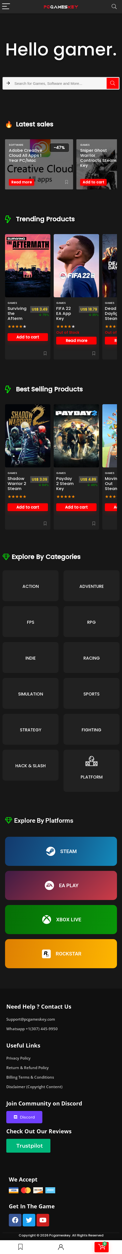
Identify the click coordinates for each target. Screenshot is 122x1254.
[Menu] (6, 6)
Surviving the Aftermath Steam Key (17, 321)
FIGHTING (91, 730)
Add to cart (93, 182)
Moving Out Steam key (112, 486)
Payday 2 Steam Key (65, 484)
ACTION (30, 586)
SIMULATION (30, 694)
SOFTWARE (16, 145)
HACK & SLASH (30, 766)
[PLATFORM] (91, 761)
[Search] (114, 6)
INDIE (30, 658)
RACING (91, 658)
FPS (30, 622)
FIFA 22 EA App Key (63, 313)
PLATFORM (92, 777)
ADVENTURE (91, 586)
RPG (91, 622)
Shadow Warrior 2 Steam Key (17, 486)
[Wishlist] (20, 1247)
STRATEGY (30, 730)
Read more (21, 182)
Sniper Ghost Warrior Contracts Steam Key (98, 158)
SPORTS (91, 694)
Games (85, 145)
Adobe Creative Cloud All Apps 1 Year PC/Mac (25, 155)
